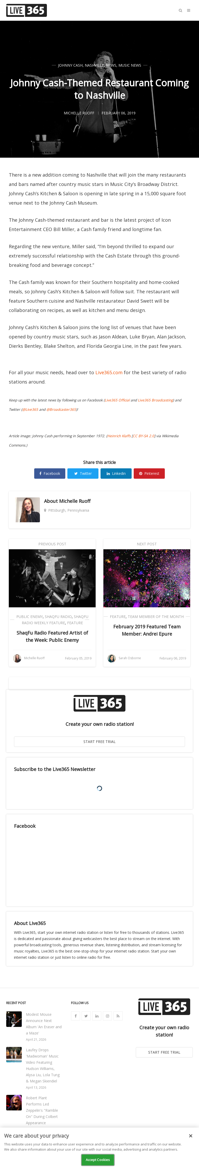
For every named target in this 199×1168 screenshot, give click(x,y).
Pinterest (149, 473)
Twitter (83, 473)
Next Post (147, 543)
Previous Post (52, 543)
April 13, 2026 (36, 1087)
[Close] (190, 1136)
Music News (129, 65)
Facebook (49, 473)
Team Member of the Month (156, 616)
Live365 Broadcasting (155, 400)
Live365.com (109, 372)
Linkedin (116, 473)
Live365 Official (117, 400)
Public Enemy (29, 616)
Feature (75, 622)
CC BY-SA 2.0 (143, 436)
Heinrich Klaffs (119, 436)
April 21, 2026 (36, 1039)
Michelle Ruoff (74, 501)
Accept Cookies (98, 1159)
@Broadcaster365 (61, 409)
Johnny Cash (70, 65)
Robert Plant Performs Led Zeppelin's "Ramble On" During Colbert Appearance (42, 1110)
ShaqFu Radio (58, 616)
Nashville (94, 65)
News (111, 65)
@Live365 (30, 409)
